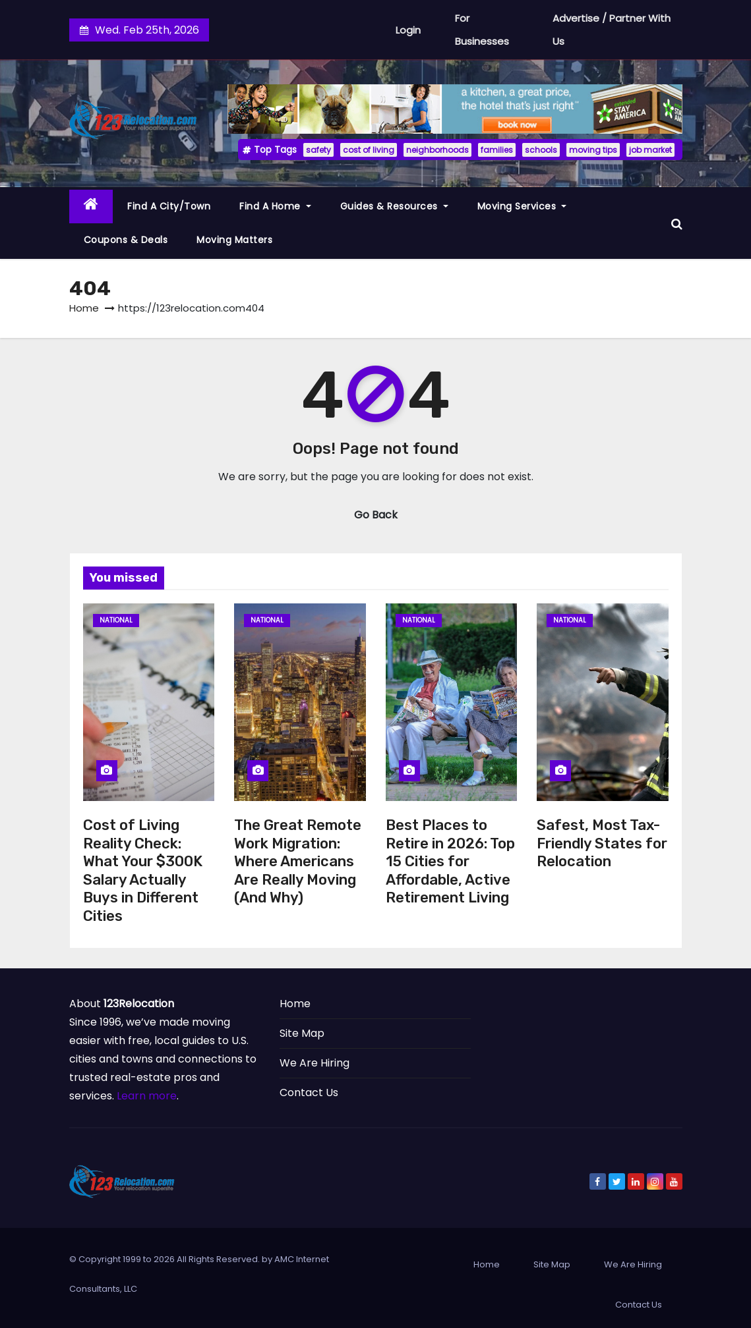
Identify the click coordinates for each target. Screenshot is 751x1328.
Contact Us (309, 1092)
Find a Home (275, 206)
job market (650, 149)
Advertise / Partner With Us (612, 29)
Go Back (376, 514)
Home (84, 308)
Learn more (147, 1095)
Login (408, 30)
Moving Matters (234, 239)
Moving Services (522, 206)
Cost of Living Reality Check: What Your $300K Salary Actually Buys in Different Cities (142, 870)
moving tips (593, 149)
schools (541, 149)
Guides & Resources (394, 206)
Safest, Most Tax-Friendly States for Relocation (602, 843)
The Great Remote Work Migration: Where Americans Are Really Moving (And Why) (297, 861)
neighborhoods (437, 149)
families (497, 149)
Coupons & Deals (126, 239)
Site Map (302, 1033)
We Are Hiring (314, 1062)
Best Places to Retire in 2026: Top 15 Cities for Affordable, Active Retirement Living (450, 861)
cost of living (368, 149)
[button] (676, 223)
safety (318, 149)
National (116, 620)
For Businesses (482, 29)
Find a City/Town (168, 206)
